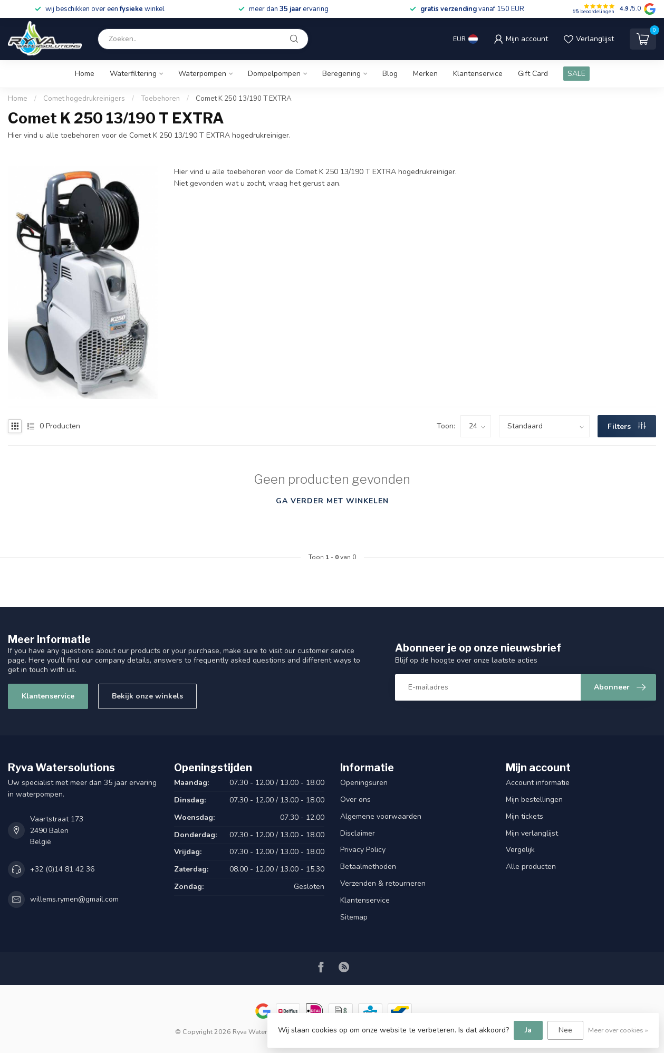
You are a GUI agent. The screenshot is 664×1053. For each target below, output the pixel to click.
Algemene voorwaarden (380, 816)
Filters (627, 427)
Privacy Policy (363, 850)
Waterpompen (202, 74)
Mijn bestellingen (534, 799)
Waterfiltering (133, 74)
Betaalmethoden (368, 866)
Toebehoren (160, 98)
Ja (528, 1030)
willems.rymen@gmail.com (74, 899)
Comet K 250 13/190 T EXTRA (244, 98)
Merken (425, 74)
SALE (576, 74)
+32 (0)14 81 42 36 (62, 869)
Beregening (341, 74)
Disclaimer (357, 833)
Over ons (355, 799)
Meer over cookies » (618, 1030)
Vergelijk (520, 850)
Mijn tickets (524, 816)
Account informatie (538, 783)
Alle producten (531, 866)
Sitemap (354, 917)
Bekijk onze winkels (147, 696)
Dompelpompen (274, 74)
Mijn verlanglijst (532, 833)
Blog (390, 74)
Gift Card (533, 74)
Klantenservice (478, 74)
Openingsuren (364, 783)
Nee (565, 1030)
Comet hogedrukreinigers (84, 98)
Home (84, 74)
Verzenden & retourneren (383, 883)
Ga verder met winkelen (332, 501)
